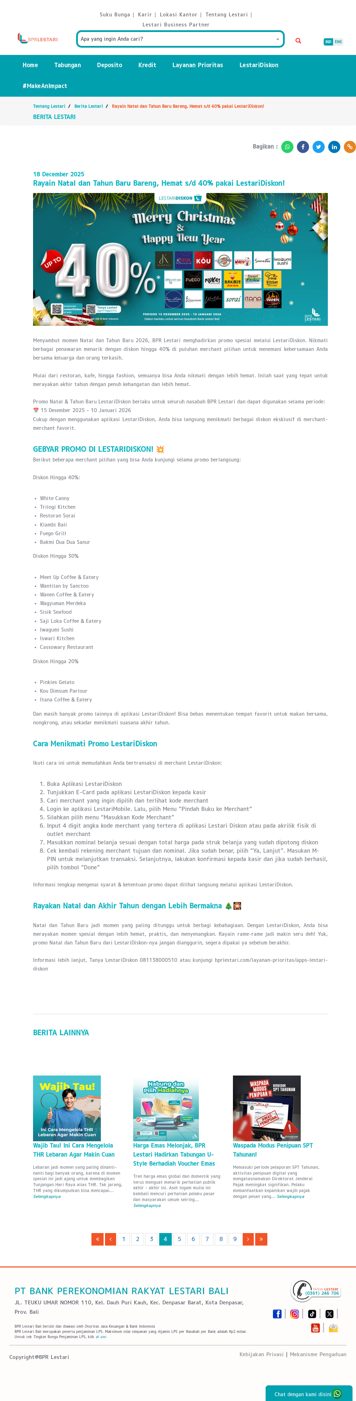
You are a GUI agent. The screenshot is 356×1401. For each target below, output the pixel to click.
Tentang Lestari (49, 106)
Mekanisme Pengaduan (318, 1354)
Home (30, 65)
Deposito (109, 65)
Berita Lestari (88, 106)
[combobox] (180, 39)
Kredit (147, 65)
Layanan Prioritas (197, 65)
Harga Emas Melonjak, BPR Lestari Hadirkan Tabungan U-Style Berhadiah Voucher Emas (174, 1155)
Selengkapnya (46, 1196)
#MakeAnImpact (45, 86)
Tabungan (67, 65)
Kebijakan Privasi (262, 1354)
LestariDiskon (259, 65)
